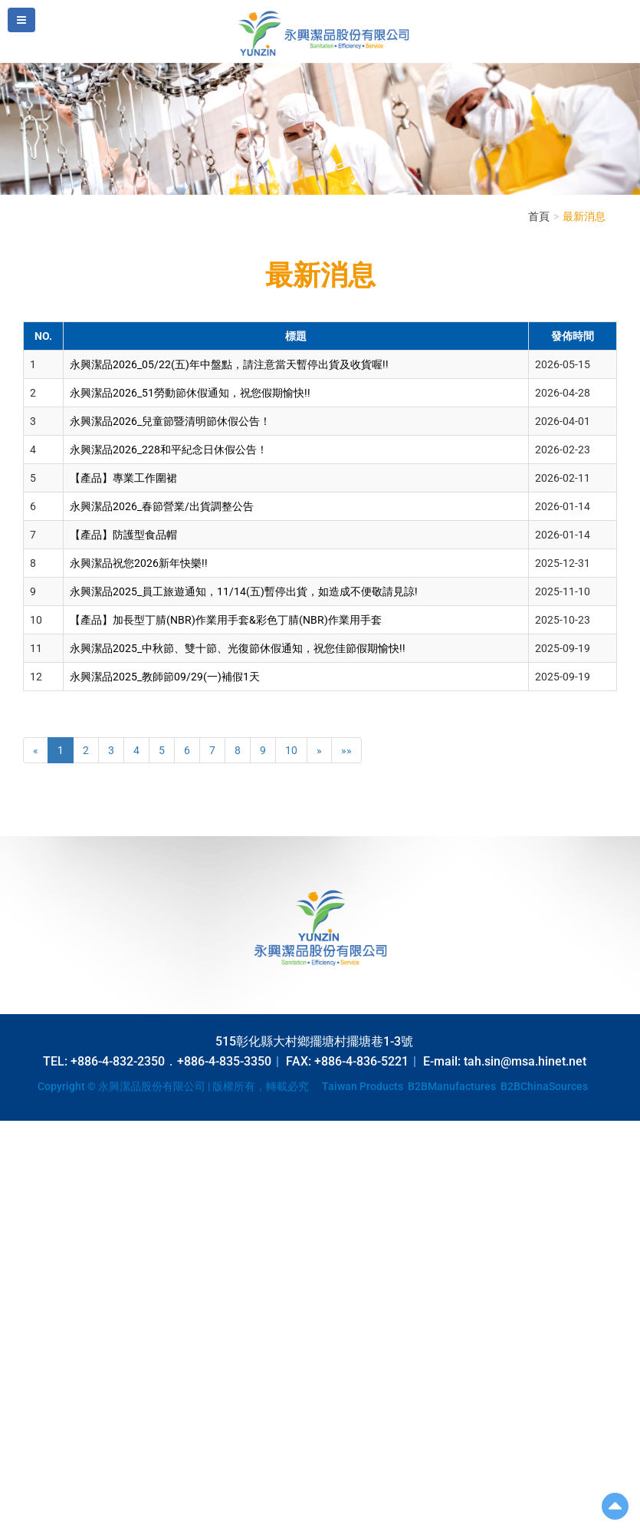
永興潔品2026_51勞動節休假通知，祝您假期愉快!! (190, 393)
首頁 (539, 216)
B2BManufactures (452, 1086)
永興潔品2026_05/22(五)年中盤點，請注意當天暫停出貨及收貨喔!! (229, 364)
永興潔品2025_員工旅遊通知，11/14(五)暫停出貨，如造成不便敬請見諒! (244, 591)
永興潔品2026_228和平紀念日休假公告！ (168, 449)
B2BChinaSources (544, 1086)
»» (346, 750)
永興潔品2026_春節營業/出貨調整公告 (162, 506)
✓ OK (383, 1527)
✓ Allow (19, 1159)
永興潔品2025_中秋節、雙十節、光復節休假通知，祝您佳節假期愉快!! (237, 648)
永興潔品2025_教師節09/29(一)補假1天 (165, 676)
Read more (30, 1282)
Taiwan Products (362, 1086)
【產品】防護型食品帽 (123, 535)
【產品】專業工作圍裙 (123, 478)
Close (13, 1128)
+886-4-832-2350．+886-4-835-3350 (171, 1061)
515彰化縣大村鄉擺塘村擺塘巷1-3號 (314, 1041)
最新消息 (584, 216)
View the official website (119, 1282)
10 (291, 750)
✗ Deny (17, 1174)
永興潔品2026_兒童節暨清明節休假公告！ (170, 421)
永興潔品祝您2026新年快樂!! (139, 563)
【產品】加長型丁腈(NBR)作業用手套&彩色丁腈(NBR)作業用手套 (226, 620)
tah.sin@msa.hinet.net (525, 1061)
